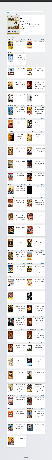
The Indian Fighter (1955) (11, 39)
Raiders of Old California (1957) (30, 395)
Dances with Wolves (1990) (11, 197)
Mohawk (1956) (29, 210)
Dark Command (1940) (29, 382)
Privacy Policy (26, 458)
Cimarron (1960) (29, 39)
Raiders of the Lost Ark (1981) (11, 342)
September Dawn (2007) (30, 171)
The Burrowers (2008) (10, 237)
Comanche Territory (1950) (30, 131)
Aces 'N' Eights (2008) (29, 237)
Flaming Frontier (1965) (11, 421)
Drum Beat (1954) (29, 342)
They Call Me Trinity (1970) (30, 276)
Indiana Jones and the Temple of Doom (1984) (31, 316)
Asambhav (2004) (29, 118)
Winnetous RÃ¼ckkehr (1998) (30, 421)
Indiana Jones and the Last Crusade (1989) (12, 329)
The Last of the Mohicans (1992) (12, 118)
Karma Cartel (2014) (10, 131)
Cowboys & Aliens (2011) (11, 263)
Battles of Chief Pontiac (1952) (11, 395)
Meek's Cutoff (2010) (10, 355)
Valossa (25, 457)
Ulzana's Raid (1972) (29, 105)
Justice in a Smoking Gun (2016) (31, 184)
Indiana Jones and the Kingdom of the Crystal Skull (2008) (31, 329)
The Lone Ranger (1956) (11, 408)
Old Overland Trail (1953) (30, 197)
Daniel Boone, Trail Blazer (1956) (12, 171)
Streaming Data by (26, 35)
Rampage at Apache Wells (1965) (31, 408)
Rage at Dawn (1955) (10, 250)
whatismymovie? (9, 0)
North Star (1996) (10, 52)
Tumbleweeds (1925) (10, 184)
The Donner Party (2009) (30, 355)
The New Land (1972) (10, 382)
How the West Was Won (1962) (11, 65)
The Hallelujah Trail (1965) (30, 250)
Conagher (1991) (10, 276)
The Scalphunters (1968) (30, 263)
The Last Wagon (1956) (29, 65)
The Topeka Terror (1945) (11, 210)
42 (21, 28)
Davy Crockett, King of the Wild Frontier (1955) (30, 145)
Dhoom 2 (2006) (10, 316)
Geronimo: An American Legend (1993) (12, 105)
